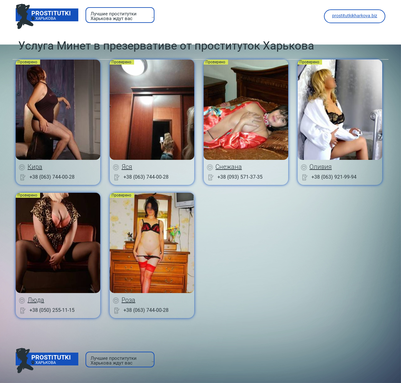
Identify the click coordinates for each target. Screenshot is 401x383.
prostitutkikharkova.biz (355, 15)
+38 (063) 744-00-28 (52, 177)
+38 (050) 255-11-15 (52, 310)
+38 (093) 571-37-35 (240, 177)
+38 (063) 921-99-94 (334, 177)
